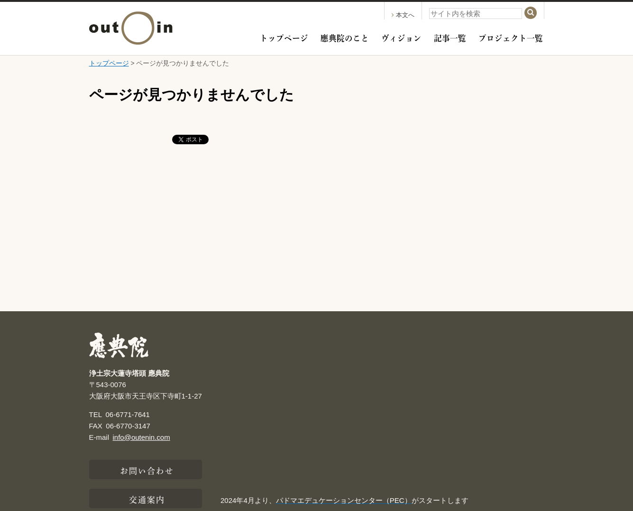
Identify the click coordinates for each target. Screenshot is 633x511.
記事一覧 (450, 37)
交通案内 (147, 498)
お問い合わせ (147, 470)
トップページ (284, 37)
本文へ (403, 15)
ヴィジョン (401, 37)
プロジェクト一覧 (510, 37)
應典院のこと (345, 37)
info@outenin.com (141, 437)
